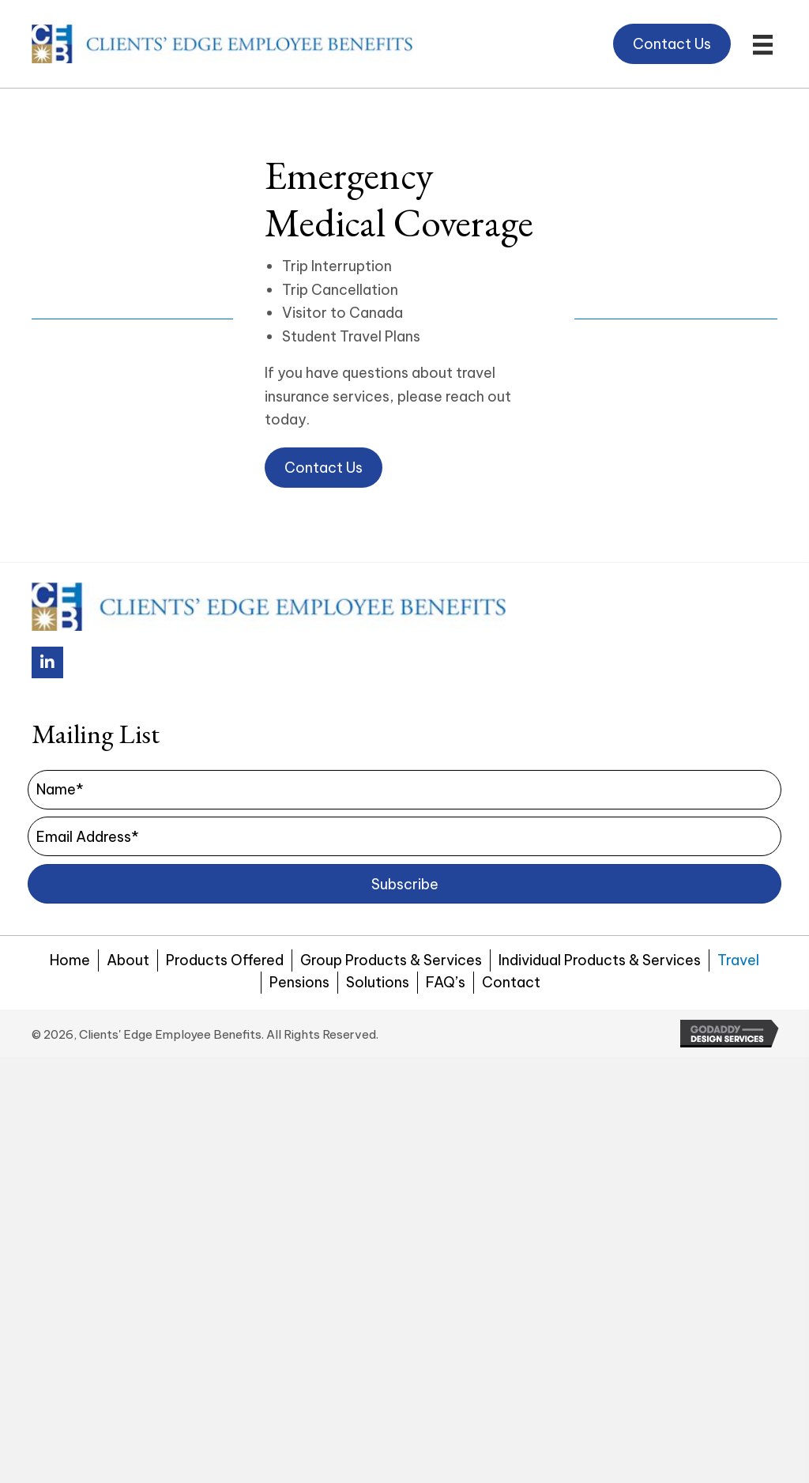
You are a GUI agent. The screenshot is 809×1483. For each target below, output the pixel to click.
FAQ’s (445, 982)
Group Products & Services (391, 960)
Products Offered (225, 960)
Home (70, 960)
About (128, 960)
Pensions (299, 982)
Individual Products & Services (600, 960)
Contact (511, 982)
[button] (585, 36)
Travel (738, 960)
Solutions (377, 982)
